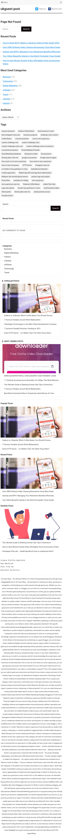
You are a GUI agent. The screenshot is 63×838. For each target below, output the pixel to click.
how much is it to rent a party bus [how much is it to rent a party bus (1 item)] (14, 161)
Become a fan (55, 8)
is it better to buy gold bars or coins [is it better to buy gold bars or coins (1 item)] (14, 169)
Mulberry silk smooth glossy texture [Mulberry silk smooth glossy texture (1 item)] (15, 177)
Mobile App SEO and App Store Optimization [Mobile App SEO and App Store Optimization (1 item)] (35, 173)
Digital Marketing (10, 85)
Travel (5, 94)
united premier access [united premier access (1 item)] (42, 192)
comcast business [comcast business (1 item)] (22, 139)
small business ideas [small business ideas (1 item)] (51, 188)
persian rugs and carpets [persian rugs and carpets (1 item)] (41, 177)
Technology (8, 81)
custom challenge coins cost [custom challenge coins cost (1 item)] (12, 146)
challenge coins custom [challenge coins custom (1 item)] (49, 135)
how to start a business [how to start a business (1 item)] (10, 165)
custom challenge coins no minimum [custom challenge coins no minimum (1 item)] (39, 146)
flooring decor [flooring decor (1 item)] (46, 154)
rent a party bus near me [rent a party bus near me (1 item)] (10, 184)
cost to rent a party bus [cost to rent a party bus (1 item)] (40, 139)
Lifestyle (6, 99)
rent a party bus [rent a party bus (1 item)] (37, 180)
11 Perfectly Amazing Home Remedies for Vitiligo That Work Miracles (31, 380)
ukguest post (10, 9)
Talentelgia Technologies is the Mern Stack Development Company (30, 324)
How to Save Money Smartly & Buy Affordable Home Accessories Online (30, 547)
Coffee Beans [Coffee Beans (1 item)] (7, 139)
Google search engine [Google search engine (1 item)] (48, 158)
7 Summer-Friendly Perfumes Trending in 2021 (22, 328)
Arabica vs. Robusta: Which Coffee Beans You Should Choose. (28, 315)
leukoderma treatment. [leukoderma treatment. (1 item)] (39, 169)
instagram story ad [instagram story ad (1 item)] (42, 165)
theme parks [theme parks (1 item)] (6, 192)
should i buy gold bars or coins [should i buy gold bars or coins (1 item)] (29, 188)
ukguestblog (31, 833)
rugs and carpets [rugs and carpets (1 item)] (8, 188)
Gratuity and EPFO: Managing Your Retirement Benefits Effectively (31, 51)
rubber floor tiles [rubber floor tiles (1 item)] (49, 184)
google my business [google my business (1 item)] (29, 158)
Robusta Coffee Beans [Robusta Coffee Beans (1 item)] (31, 184)
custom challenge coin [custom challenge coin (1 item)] (10, 142)
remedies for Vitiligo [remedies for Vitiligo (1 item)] (21, 180)
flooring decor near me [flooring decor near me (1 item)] (10, 158)
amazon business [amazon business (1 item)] (8, 131)
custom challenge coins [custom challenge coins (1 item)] (30, 142)
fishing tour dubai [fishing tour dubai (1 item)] (31, 154)
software (6, 90)
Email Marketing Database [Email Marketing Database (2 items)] (11, 154)
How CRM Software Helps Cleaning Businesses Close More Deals (31, 47)
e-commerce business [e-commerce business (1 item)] (10, 150)
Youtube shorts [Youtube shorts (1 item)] (7, 196)
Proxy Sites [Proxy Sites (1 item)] (6, 180)
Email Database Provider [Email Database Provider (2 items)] (31, 150)
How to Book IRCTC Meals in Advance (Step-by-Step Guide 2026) (31, 43)
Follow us (40, 8)
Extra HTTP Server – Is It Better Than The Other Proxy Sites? (27, 333)
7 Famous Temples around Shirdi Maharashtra (22, 320)
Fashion (6, 103)
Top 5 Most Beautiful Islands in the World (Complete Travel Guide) (31, 56)
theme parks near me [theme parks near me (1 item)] (22, 192)
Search (5, 204)
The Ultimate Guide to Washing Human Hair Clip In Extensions (28, 385)
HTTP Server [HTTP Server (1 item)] (27, 165)
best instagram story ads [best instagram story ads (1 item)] (11, 135)
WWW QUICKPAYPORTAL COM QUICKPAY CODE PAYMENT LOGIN (30, 376)
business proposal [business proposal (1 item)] (30, 135)
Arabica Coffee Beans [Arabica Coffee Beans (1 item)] (26, 131)
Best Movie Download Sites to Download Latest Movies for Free (29, 393)
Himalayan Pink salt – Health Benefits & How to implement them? (28, 551)
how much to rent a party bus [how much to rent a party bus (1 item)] (40, 161)
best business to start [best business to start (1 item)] (46, 131)
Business (7, 77)
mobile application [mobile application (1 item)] (8, 173)
